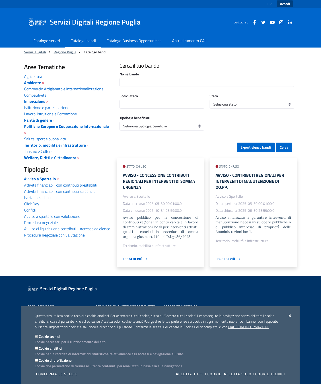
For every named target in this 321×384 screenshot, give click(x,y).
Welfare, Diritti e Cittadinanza (50, 158)
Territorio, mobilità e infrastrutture (55, 145)
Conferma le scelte (57, 374)
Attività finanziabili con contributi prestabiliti (60, 185)
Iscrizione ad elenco (40, 198)
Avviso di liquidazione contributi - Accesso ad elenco (67, 229)
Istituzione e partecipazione (46, 108)
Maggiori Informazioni (248, 327)
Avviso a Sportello (40, 179)
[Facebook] (252, 22)
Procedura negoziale (41, 223)
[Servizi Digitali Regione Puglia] (87, 22)
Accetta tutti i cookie (198, 374)
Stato (214, 96)
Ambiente (32, 83)
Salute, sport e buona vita (45, 139)
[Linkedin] (288, 22)
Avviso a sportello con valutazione (52, 216)
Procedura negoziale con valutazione (54, 235)
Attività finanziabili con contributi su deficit (59, 191)
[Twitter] (261, 22)
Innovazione (34, 101)
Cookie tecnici (49, 336)
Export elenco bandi (256, 147)
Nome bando (129, 74)
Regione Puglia (65, 52)
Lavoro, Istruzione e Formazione (50, 114)
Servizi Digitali (35, 52)
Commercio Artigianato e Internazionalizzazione (63, 89)
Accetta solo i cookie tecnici (254, 374)
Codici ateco (128, 96)
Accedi (285, 3)
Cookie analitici (50, 348)
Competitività (35, 95)
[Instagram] (279, 22)
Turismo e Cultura (38, 151)
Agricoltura (33, 76)
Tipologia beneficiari (134, 117)
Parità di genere (38, 120)
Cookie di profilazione (55, 360)
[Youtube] (270, 22)
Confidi (30, 210)
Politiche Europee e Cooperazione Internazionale (66, 126)
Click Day (31, 204)
